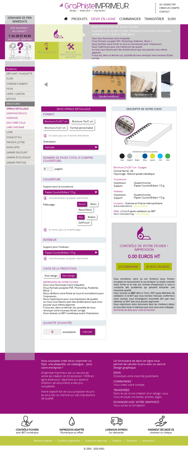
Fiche (9, 88)
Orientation (49, 141)
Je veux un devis (158, 266)
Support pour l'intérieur (56, 247)
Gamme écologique (18, 157)
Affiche (11, 99)
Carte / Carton (15, 94)
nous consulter (141, 206)
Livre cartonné (15, 127)
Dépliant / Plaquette (19, 73)
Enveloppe (13, 147)
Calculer (87, 331)
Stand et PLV (14, 137)
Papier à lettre (15, 142)
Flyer (9, 78)
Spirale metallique (17, 108)
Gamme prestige (16, 162)
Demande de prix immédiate (20, 19)
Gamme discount (17, 152)
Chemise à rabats (17, 83)
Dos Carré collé (16, 122)
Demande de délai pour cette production (134, 310)
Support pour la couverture (58, 186)
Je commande (128, 266)
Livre (9, 132)
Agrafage (12, 118)
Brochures (13, 103)
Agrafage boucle (16, 113)
